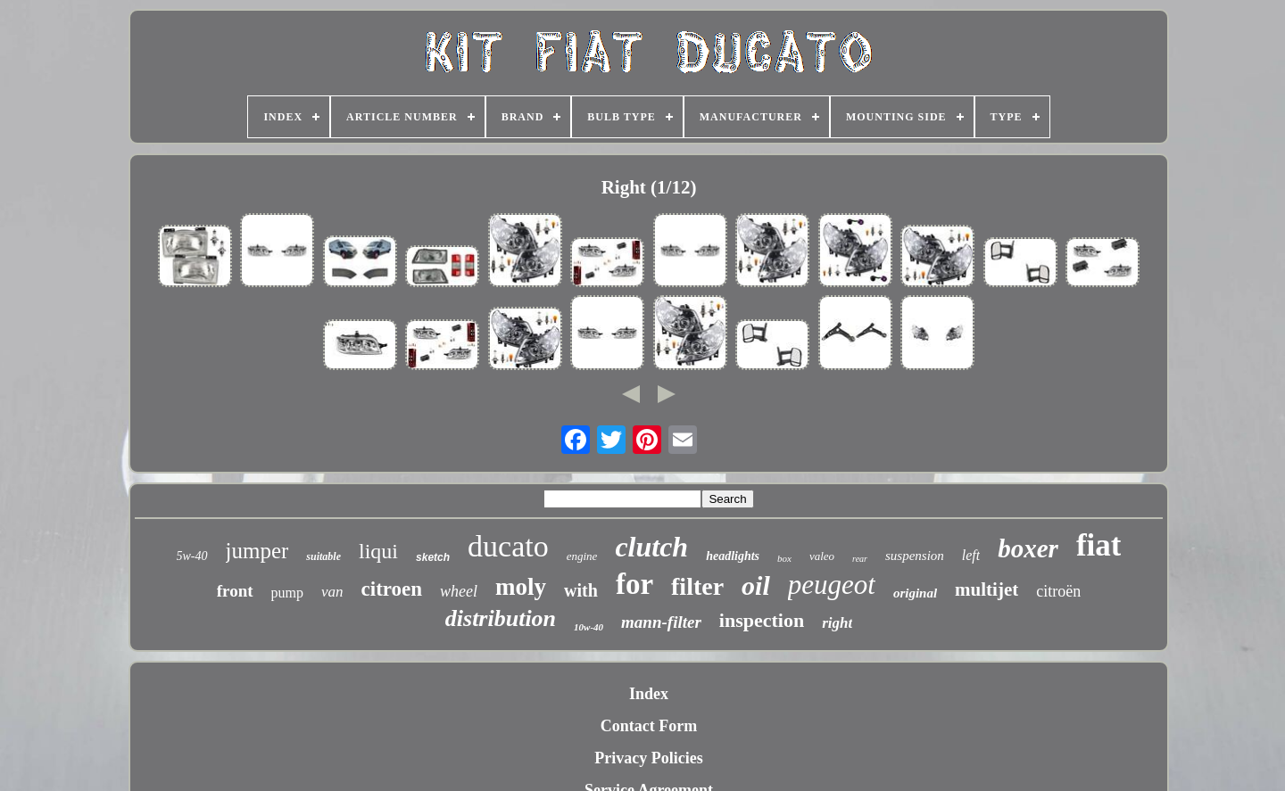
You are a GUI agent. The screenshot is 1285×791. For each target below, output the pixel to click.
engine (582, 556)
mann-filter (661, 622)
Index (648, 694)
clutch (651, 547)
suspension (914, 555)
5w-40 (192, 556)
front (235, 590)
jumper (257, 551)
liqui (378, 551)
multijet (986, 589)
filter (697, 586)
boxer (1028, 548)
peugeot (831, 584)
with (581, 590)
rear (859, 559)
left (971, 555)
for (634, 584)
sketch (433, 557)
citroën (1058, 591)
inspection (761, 620)
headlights (732, 556)
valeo (821, 556)
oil (756, 585)
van (332, 591)
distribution (500, 618)
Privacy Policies (648, 758)
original (915, 593)
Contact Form (649, 726)
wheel (458, 591)
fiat (1099, 545)
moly (520, 586)
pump (287, 592)
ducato (508, 546)
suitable (323, 556)
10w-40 (588, 627)
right (837, 622)
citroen (392, 589)
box (784, 558)
